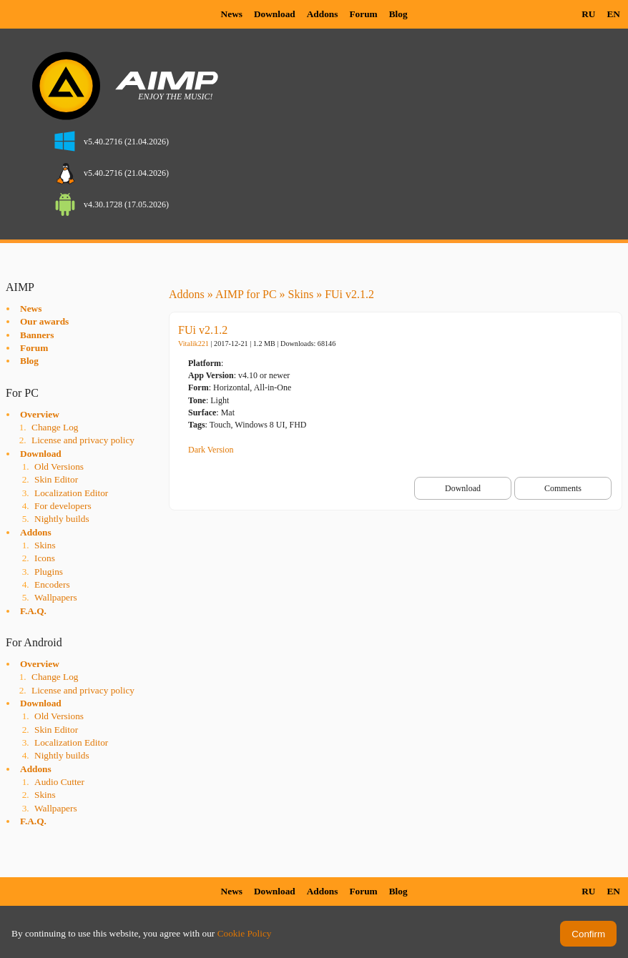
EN (613, 14)
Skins (45, 545)
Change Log (55, 427)
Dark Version (210, 450)
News (231, 14)
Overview (39, 414)
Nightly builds (61, 518)
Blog (398, 14)
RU (588, 14)
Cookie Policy (244, 933)
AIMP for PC (246, 294)
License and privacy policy (82, 440)
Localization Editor (71, 493)
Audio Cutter (59, 781)
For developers (63, 505)
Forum (363, 14)
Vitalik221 (193, 343)
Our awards (44, 321)
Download (274, 14)
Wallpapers (55, 597)
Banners (37, 335)
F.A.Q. (33, 611)
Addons (322, 14)
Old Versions (59, 466)
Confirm (588, 934)
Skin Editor (56, 479)
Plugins (48, 571)
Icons (44, 558)
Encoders (52, 584)
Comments (563, 488)
